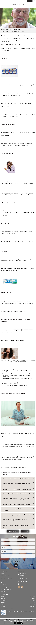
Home (2, 573)
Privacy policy (19, 623)
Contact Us (25, 531)
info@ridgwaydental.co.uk (20, 40)
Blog (2, 582)
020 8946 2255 (5, 1)
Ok (14, 623)
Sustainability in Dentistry (6, 578)
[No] (34, 621)
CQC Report (3, 591)
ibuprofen (30, 85)
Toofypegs (22, 241)
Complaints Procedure (6, 589)
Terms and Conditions (6, 587)
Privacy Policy (4, 586)
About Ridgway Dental (6, 575)
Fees (2, 580)
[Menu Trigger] (34, 1)
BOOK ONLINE (29, 1)
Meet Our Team (4, 577)
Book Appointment (12, 531)
